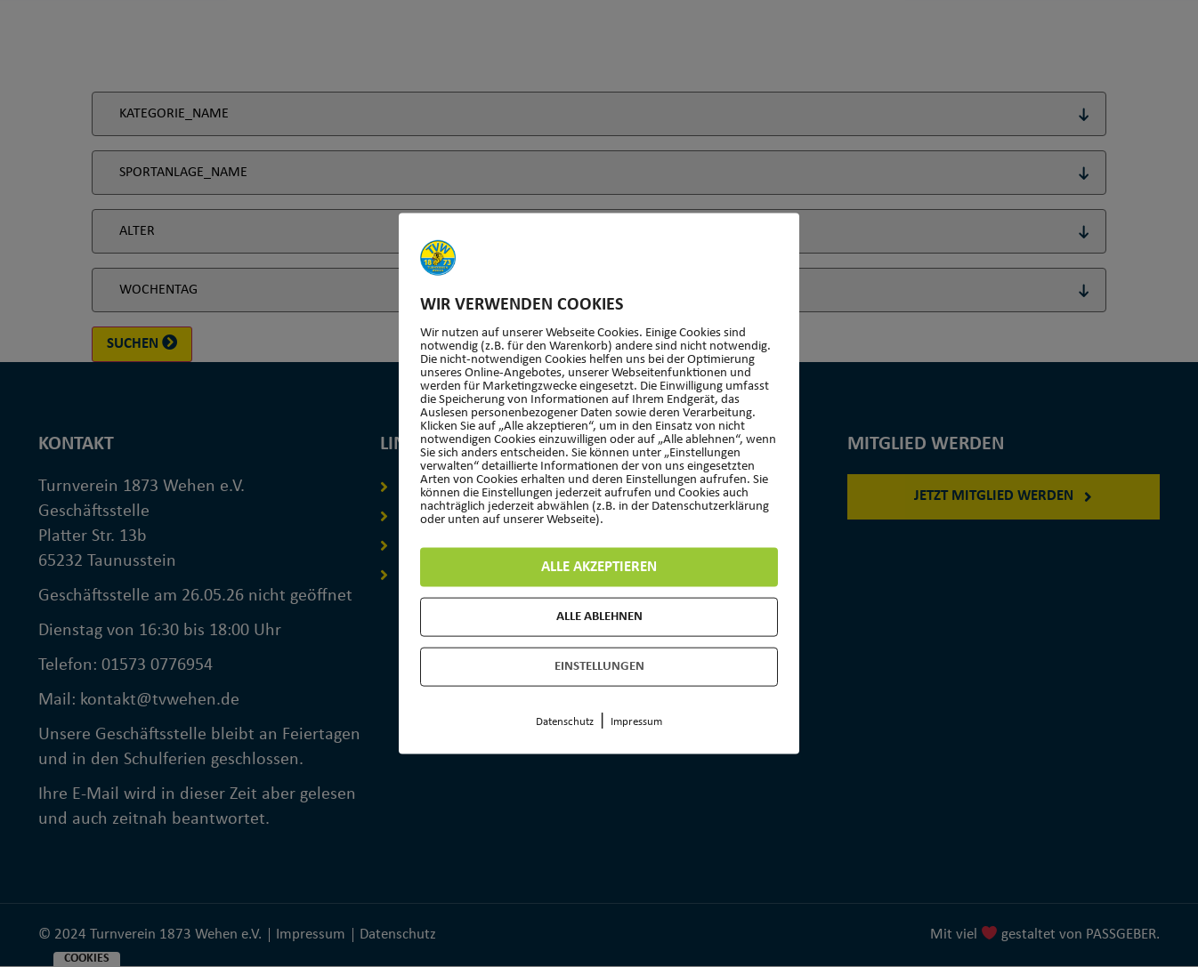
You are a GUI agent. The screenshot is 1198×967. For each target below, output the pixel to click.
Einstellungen (599, 666)
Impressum (636, 722)
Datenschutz (565, 722)
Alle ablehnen (599, 617)
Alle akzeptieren (599, 567)
